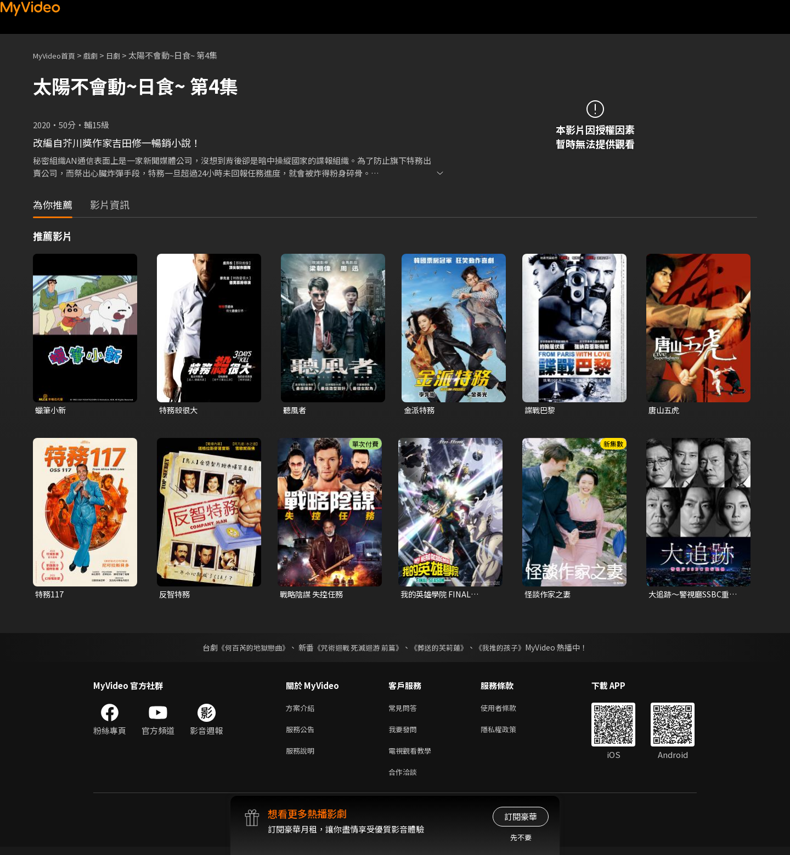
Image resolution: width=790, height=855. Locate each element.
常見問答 (404, 710)
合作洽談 (404, 779)
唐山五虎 (664, 410)
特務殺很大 (179, 410)
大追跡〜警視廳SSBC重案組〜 (696, 596)
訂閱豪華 (520, 816)
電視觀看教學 (413, 756)
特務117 (50, 595)
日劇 (124, 55)
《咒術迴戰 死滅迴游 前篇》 (357, 648)
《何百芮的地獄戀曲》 (246, 648)
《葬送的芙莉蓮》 (443, 648)
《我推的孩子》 (508, 648)
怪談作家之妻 (549, 595)
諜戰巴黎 (540, 410)
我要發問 (404, 733)
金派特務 (420, 410)
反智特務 (175, 595)
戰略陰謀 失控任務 (313, 595)
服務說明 (302, 756)
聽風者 (295, 410)
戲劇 (99, 55)
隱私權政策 (507, 733)
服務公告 (302, 733)
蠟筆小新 (51, 410)
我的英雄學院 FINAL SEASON (437, 596)
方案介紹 (302, 710)
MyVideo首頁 (58, 55)
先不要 (521, 837)
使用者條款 (507, 710)
